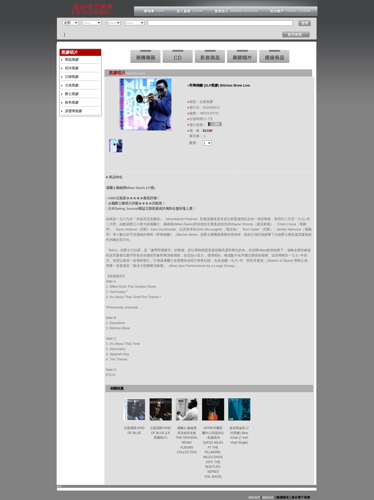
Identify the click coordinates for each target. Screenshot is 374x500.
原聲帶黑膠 (73, 111)
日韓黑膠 (71, 77)
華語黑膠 (71, 60)
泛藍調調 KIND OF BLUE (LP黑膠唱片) (160, 432)
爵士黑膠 (71, 94)
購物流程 (268, 497)
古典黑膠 (71, 85)
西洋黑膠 (71, 68)
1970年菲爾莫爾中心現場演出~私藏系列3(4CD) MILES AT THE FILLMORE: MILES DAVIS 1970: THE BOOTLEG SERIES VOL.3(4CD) (213, 452)
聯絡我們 (254, 497)
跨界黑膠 (71, 102)
